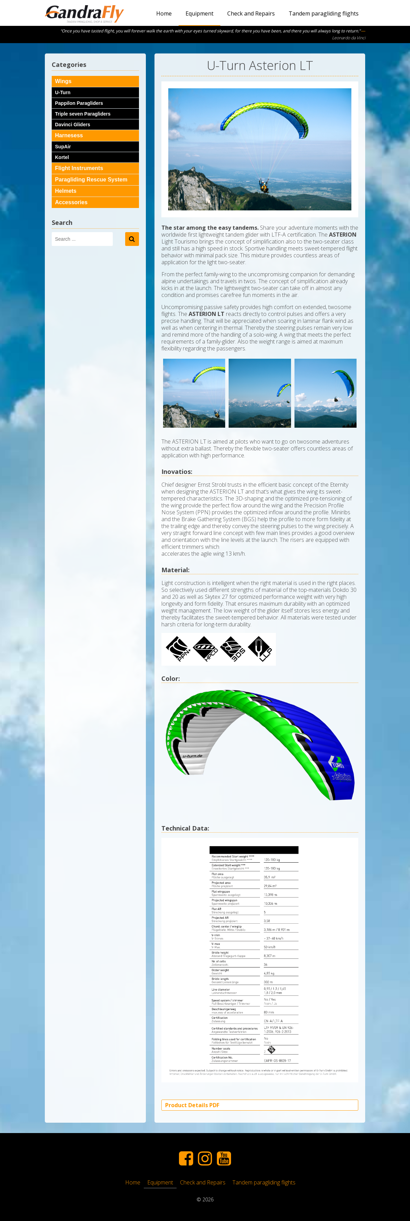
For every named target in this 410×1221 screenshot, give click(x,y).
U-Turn (63, 92)
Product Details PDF (192, 1105)
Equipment (199, 13)
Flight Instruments (79, 168)
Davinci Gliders (72, 124)
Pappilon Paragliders (79, 103)
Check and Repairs (251, 13)
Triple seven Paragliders (83, 114)
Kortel (62, 157)
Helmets (66, 191)
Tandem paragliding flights (324, 13)
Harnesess (69, 135)
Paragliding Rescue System (91, 179)
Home (164, 13)
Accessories (71, 202)
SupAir (63, 146)
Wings (63, 81)
